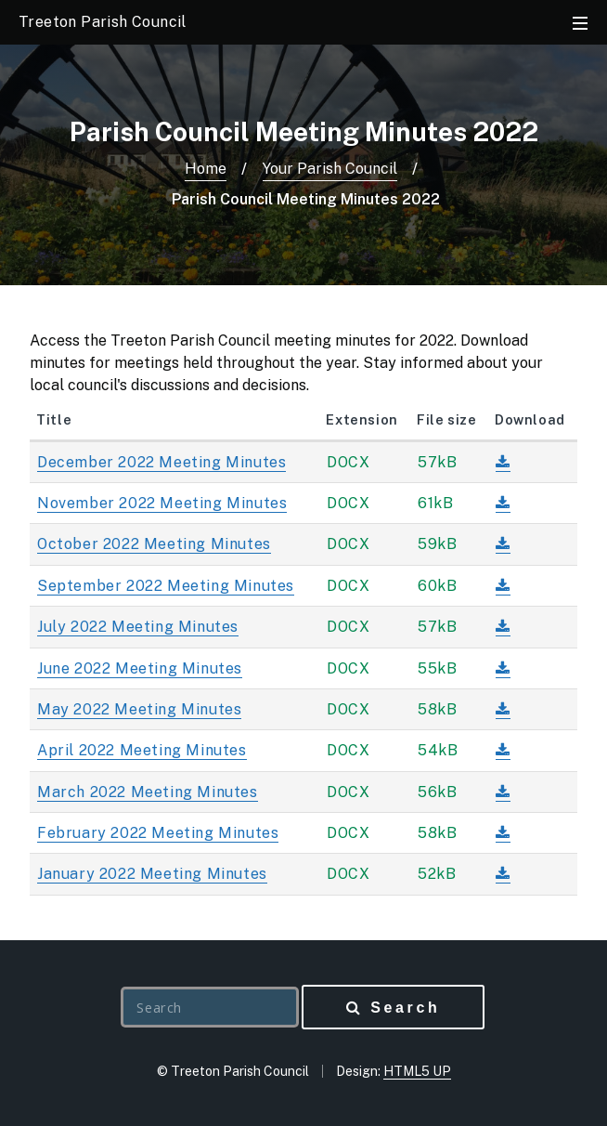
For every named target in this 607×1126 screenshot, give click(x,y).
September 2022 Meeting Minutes (165, 586)
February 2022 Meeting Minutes (157, 833)
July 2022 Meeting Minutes (138, 626)
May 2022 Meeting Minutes (139, 709)
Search (405, 1007)
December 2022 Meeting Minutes (161, 462)
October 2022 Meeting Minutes (154, 544)
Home (205, 168)
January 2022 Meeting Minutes (152, 874)
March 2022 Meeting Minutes (147, 792)
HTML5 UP (417, 1071)
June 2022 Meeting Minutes (139, 668)
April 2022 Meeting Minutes (142, 750)
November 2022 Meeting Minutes (162, 503)
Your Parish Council (330, 168)
